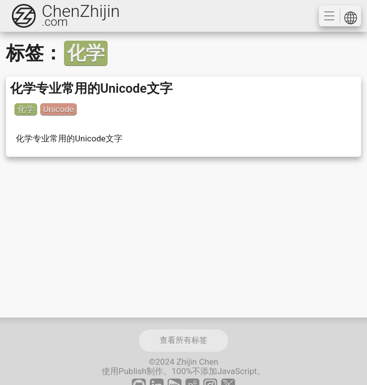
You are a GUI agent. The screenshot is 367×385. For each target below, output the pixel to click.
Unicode (58, 109)
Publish (132, 371)
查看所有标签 (183, 340)
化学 (25, 109)
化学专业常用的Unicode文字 (91, 88)
